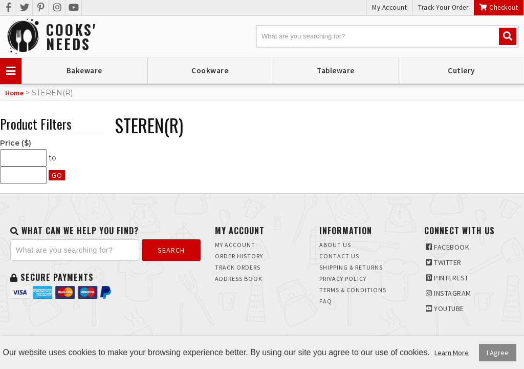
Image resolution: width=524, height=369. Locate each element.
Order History (239, 256)
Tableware (336, 70)
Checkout (498, 7)
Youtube (445, 308)
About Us (335, 245)
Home (14, 92)
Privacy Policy (342, 278)
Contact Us (339, 256)
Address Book (239, 278)
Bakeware (84, 70)
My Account (389, 7)
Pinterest (447, 277)
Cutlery (461, 70)
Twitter (444, 262)
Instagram (448, 293)
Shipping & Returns (351, 267)
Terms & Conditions (352, 290)
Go (57, 175)
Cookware (209, 70)
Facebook (447, 247)
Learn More (451, 352)
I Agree (498, 352)
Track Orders (237, 267)
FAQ (325, 301)
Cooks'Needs (71, 37)
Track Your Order (443, 7)
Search (171, 250)
